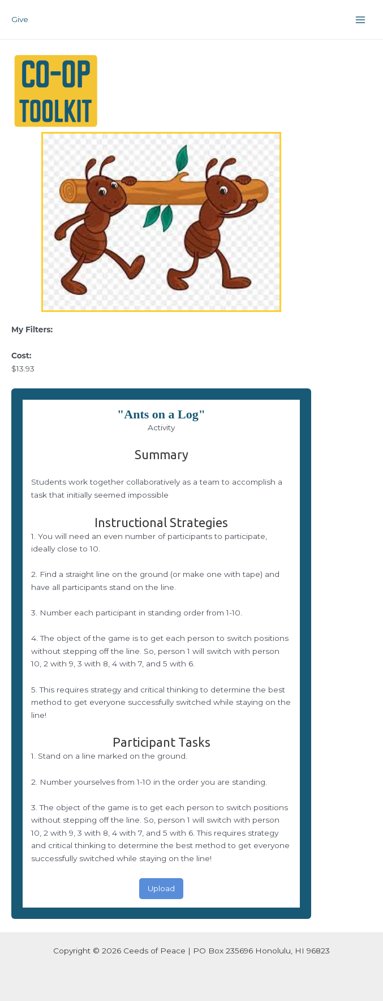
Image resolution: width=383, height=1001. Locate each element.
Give (19, 19)
